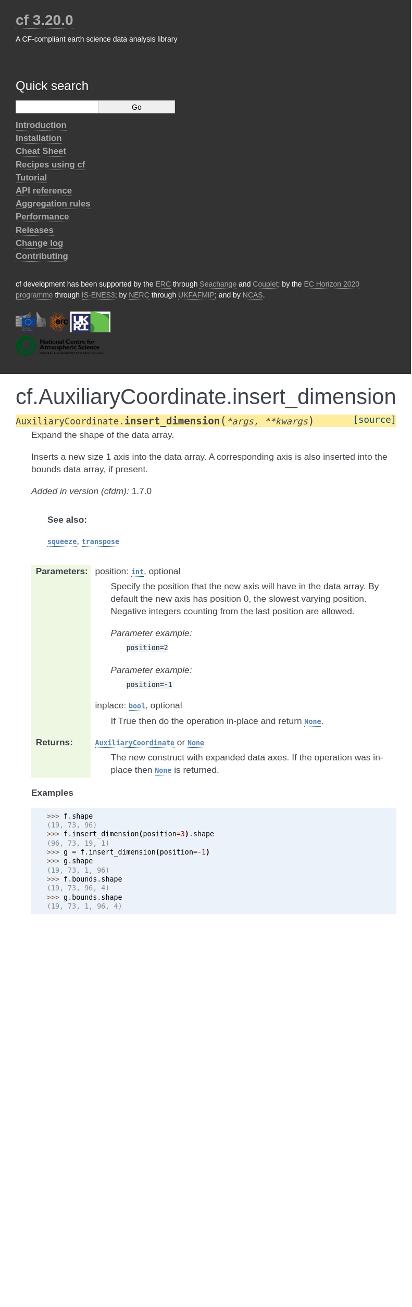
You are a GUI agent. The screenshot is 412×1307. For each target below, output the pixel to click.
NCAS (253, 295)
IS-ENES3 (98, 295)
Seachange (217, 284)
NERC (139, 295)
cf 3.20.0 (44, 20)
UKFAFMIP (196, 295)
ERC (163, 284)
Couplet (265, 284)
